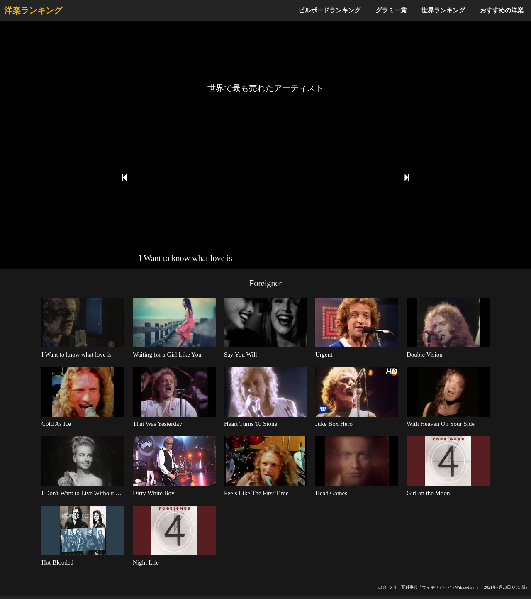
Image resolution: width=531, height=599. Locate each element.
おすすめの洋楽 (502, 10)
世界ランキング (443, 10)
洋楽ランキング (33, 10)
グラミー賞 (391, 10)
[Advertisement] (265, 52)
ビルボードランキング (329, 10)
